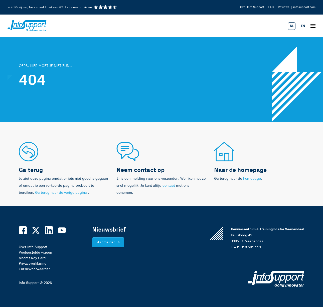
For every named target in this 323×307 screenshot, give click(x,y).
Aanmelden (106, 242)
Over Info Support (252, 7)
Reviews (283, 7)
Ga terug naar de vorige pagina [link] (61, 192)
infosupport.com (304, 7)
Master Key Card (32, 258)
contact (169, 185)
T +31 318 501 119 (246, 247)
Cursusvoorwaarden (35, 269)
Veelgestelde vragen (35, 253)
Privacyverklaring (32, 264)
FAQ (271, 7)
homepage (252, 178)
